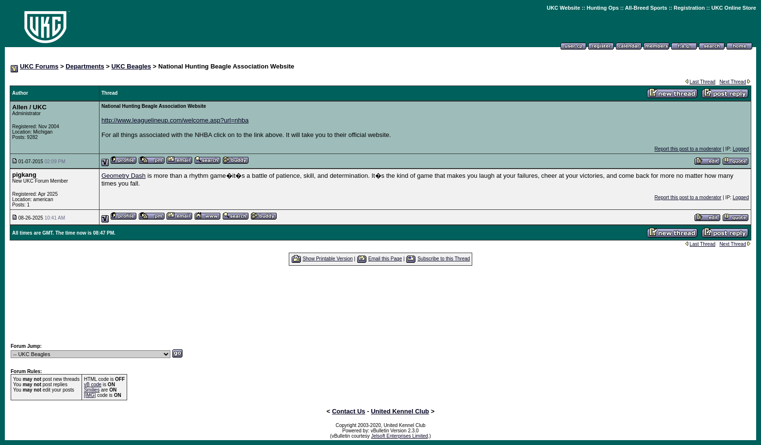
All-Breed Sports (646, 8)
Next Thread (732, 82)
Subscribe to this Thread (443, 258)
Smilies (91, 390)
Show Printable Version (327, 258)
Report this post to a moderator (688, 149)
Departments (85, 66)
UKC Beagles (131, 66)
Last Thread (702, 82)
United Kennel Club (400, 411)
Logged (741, 149)
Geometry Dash (123, 175)
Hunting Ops (603, 8)
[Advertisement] (380, 304)
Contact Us (348, 411)
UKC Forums (39, 66)
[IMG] (90, 395)
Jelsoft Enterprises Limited (399, 436)
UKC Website (563, 8)
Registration (689, 8)
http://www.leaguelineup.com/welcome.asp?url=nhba (174, 120)
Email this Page (385, 258)
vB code (92, 384)
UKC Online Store (733, 8)
